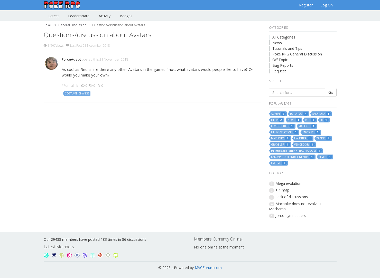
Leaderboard (78, 15)
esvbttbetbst (282, 126)
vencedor (304, 144)
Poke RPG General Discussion (297, 54)
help (277, 120)
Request (279, 71)
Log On (326, 5)
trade (324, 138)
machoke (280, 138)
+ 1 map (282, 190)
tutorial (299, 114)
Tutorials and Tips (287, 48)
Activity (104, 15)
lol (310, 120)
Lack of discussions (291, 196)
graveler (280, 144)
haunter (303, 138)
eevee (325, 157)
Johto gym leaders (290, 215)
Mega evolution (288, 183)
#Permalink (70, 85)
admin (278, 114)
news (294, 120)
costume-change (77, 93)
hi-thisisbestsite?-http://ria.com (296, 151)
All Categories (283, 37)
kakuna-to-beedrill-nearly (292, 157)
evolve (279, 163)
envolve (311, 132)
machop (307, 126)
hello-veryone (284, 132)
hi (324, 120)
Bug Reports (282, 65)
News (277, 42)
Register (306, 5)
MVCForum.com (208, 267)
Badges (126, 15)
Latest (53, 15)
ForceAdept (71, 59)
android (321, 114)
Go (330, 92)
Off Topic (280, 59)
